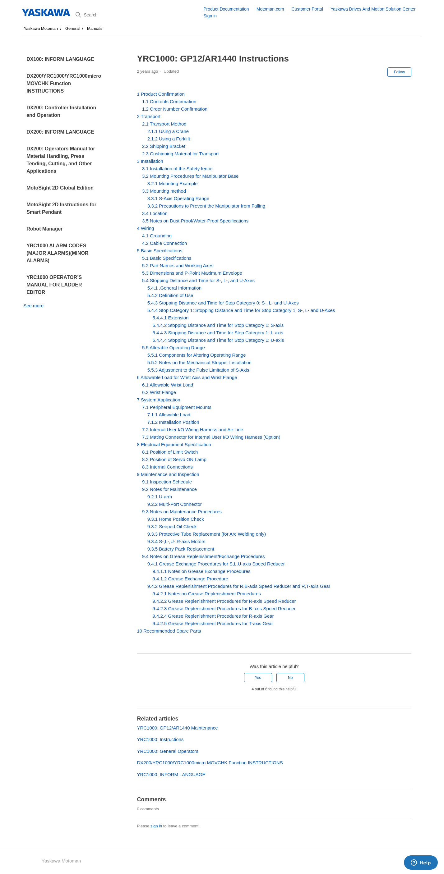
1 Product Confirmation (160, 94)
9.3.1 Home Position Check (175, 519)
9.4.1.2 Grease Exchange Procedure (190, 578)
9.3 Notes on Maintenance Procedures (182, 511)
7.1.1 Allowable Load (168, 414)
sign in (156, 826)
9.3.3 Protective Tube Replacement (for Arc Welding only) (206, 534)
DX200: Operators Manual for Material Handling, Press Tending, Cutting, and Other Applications (60, 160)
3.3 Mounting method (164, 191)
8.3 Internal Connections (167, 466)
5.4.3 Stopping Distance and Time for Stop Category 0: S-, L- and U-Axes (223, 302)
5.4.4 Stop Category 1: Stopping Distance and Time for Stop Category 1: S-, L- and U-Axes (241, 310)
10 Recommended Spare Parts (169, 631)
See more (33, 305)
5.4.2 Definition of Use (170, 295)
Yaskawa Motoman (41, 28)
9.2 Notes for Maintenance (169, 489)
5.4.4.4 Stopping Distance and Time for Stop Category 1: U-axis (218, 340)
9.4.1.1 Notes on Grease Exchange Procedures (201, 571)
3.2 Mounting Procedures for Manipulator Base (190, 176)
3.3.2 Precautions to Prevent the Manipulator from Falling (206, 205)
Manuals (94, 28)
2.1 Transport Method (164, 123)
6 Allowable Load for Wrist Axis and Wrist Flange (187, 377)
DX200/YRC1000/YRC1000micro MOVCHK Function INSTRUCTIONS (63, 83)
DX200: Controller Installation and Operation (61, 111)
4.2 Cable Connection (164, 243)
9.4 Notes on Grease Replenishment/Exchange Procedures (203, 556)
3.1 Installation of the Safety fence (177, 168)
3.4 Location (155, 213)
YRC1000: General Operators (167, 751)
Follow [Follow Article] (399, 72)
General (72, 28)
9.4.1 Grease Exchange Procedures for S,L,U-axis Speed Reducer (216, 563)
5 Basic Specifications (159, 250)
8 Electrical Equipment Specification (174, 444)
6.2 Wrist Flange (159, 392)
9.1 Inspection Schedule (167, 481)
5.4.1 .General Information (174, 288)
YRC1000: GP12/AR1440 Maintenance (177, 727)
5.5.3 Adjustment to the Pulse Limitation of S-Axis (198, 370)
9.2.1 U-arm (159, 496)
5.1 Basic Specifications (166, 258)
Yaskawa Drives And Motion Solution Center (373, 9)
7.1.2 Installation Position (173, 422)
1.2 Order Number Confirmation (174, 109)
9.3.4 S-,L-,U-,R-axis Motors (176, 541)
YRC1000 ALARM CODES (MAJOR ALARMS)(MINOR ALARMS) (57, 253)
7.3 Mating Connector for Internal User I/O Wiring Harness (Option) (211, 437)
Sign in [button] (210, 15)
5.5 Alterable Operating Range (173, 347)
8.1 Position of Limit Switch (170, 452)
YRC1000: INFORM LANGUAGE (171, 774)
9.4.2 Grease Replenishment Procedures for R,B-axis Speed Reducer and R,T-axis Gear (239, 586)
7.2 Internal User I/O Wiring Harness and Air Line (192, 429)
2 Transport (148, 116)
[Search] (137, 15)
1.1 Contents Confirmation (169, 101)
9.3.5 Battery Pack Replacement (180, 548)
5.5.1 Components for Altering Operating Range (196, 355)
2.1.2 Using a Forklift (168, 138)
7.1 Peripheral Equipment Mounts (176, 407)
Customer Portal (307, 9)
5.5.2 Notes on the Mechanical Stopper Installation (199, 362)
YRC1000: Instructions (160, 739)
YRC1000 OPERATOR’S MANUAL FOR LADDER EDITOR (54, 285)
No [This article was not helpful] (290, 677)
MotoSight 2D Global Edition (60, 187)
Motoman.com (270, 9)
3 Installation (150, 161)
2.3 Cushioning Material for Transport (180, 153)
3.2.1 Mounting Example (172, 183)
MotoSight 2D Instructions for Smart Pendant (61, 208)
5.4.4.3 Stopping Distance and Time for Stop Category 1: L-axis (217, 332)
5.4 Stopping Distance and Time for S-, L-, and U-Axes (198, 280)
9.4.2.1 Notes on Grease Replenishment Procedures (206, 593)
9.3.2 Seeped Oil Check (172, 526)
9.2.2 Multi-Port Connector (174, 504)
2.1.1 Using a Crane (168, 131)
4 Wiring (145, 228)
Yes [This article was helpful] (258, 677)
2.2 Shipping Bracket (163, 146)
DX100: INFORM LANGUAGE (60, 59)
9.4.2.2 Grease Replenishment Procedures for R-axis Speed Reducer (224, 601)
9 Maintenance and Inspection (168, 474)
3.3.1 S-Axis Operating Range (178, 198)
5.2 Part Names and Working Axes (177, 265)
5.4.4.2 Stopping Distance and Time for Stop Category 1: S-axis (218, 325)
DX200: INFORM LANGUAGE (60, 132)
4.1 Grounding (157, 235)
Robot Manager (44, 228)
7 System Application (158, 399)
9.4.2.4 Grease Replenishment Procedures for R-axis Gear (213, 616)
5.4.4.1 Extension (170, 317)
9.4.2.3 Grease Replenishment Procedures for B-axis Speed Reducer (223, 608)
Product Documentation (226, 9)
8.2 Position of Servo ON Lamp (174, 459)
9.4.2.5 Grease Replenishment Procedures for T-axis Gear (212, 623)
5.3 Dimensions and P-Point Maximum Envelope (192, 273)
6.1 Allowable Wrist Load (167, 384)
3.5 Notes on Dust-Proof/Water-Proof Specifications (195, 220)
